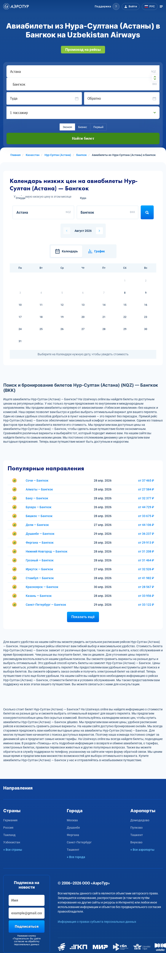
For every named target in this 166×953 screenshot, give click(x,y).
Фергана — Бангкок (40, 542)
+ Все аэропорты (142, 849)
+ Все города (76, 857)
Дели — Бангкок (37, 525)
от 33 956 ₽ (146, 595)
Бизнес (82, 127)
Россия (8, 827)
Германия (10, 820)
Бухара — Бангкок (38, 507)
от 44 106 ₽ (146, 525)
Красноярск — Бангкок (42, 587)
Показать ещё (83, 617)
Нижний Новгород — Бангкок (46, 551)
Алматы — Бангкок (39, 489)
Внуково (136, 842)
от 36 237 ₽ (146, 533)
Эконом (67, 127)
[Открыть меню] (161, 6)
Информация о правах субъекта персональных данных (97, 921)
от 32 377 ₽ (146, 498)
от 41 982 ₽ (146, 578)
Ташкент (73, 849)
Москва (72, 820)
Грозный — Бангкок (40, 560)
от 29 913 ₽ (146, 542)
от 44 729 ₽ (146, 507)
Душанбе (73, 827)
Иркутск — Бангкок (39, 569)
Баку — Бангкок (37, 498)
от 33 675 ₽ (146, 516)
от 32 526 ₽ (146, 569)
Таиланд (9, 835)
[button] (107, 6)
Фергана (73, 835)
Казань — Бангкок (39, 595)
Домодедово (139, 820)
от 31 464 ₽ (146, 560)
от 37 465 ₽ (146, 480)
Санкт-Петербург (79, 842)
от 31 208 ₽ (146, 551)
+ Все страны (12, 849)
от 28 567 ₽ (146, 587)
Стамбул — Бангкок (40, 578)
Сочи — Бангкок (37, 480)
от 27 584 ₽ (146, 489)
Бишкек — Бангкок (39, 516)
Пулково (136, 827)
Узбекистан (11, 842)
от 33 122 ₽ (146, 604)
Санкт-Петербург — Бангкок (46, 604)
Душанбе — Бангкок (40, 533)
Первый (98, 127)
